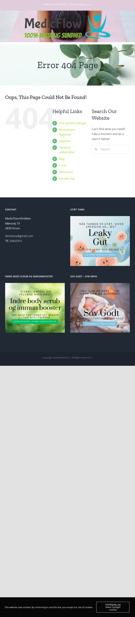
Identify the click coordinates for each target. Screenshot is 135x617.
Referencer (66, 172)
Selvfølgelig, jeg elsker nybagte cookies (113, 607)
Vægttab (64, 141)
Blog (62, 159)
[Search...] (111, 149)
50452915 (16, 241)
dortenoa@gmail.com (81, 4)
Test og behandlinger (72, 123)
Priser (63, 165)
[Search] (96, 149)
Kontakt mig (67, 178)
